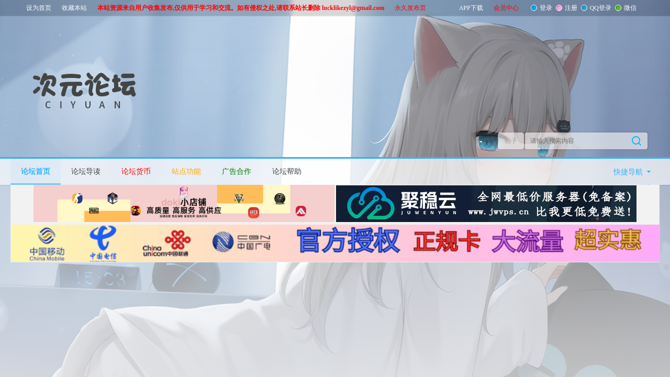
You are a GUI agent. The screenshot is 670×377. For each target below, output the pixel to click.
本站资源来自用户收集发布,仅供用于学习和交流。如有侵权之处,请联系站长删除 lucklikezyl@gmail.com (240, 8)
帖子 (511, 141)
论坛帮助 (287, 171)
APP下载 (471, 8)
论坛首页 (35, 171)
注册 (570, 8)
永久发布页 (410, 8)
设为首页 (38, 8)
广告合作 (236, 171)
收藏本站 (74, 8)
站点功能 (186, 171)
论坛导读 (85, 171)
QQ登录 (599, 8)
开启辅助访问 (646, 7)
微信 (629, 8)
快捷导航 (628, 172)
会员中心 (506, 8)
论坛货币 (136, 171)
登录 (545, 8)
